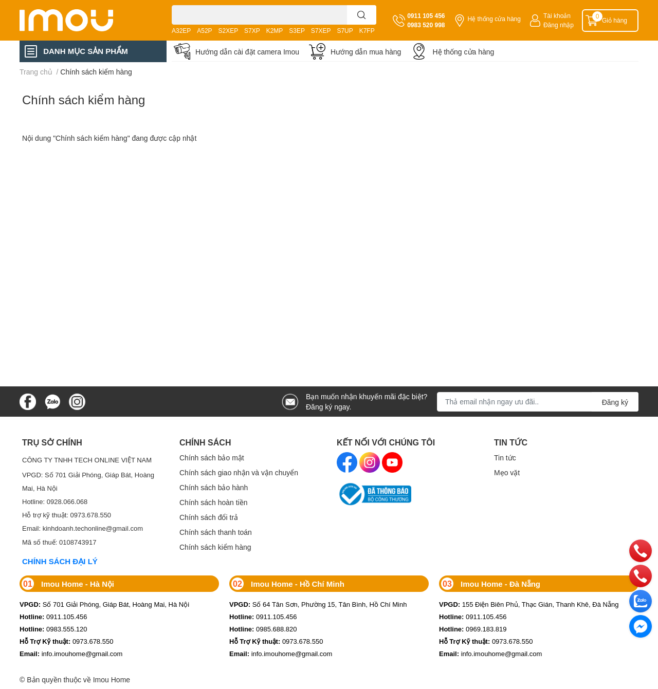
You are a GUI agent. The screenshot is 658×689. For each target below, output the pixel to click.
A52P (204, 30)
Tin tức (505, 457)
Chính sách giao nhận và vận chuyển (238, 472)
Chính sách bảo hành (213, 487)
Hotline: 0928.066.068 (54, 501)
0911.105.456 (53, 616)
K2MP (274, 30)
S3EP (297, 30)
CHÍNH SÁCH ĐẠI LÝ (60, 561)
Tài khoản (557, 16)
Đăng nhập (558, 25)
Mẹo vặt (507, 472)
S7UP (345, 30)
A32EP (181, 30)
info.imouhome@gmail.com (71, 653)
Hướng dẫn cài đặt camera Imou (247, 51)
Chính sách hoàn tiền (213, 502)
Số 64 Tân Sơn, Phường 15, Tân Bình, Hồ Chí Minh (318, 604)
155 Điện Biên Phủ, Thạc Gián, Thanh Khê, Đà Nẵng (528, 604)
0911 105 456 (426, 16)
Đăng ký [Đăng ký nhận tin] (615, 402)
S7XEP (321, 30)
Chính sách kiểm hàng (83, 99)
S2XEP (228, 30)
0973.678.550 (66, 641)
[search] (361, 15)
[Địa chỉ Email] (537, 402)
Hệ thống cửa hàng (494, 19)
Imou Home (111, 679)
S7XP (252, 30)
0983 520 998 (426, 25)
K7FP (367, 30)
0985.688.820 (263, 629)
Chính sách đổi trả (208, 517)
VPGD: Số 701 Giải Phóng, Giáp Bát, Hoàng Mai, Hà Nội (88, 481)
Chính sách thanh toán (215, 532)
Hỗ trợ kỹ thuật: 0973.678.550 (66, 515)
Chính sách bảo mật (211, 457)
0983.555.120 (53, 629)
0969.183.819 (473, 629)
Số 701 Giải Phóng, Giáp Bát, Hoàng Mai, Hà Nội (104, 604)
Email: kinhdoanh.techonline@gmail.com (82, 528)
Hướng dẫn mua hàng (366, 51)
